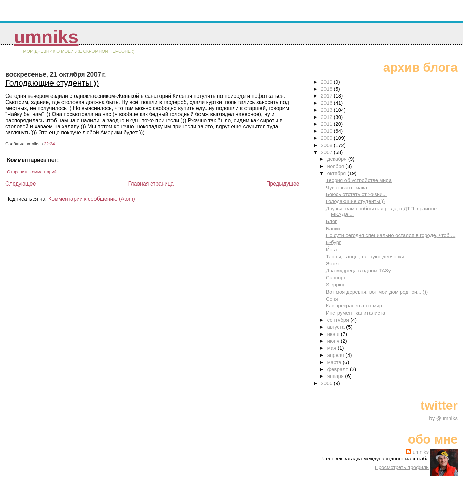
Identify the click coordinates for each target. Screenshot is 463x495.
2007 (327, 152)
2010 (327, 131)
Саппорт (336, 277)
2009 (327, 138)
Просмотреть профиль (402, 467)
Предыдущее (282, 184)
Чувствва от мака (346, 187)
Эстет (332, 263)
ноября (336, 166)
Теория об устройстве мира (359, 180)
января (336, 376)
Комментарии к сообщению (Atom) (91, 199)
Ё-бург (333, 242)
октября (337, 173)
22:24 (49, 143)
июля (334, 334)
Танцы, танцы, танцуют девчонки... (367, 256)
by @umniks (443, 418)
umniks (46, 36)
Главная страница (151, 184)
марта (335, 362)
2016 (327, 103)
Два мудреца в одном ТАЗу (358, 270)
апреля (336, 355)
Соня (332, 299)
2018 (327, 89)
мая (332, 348)
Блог (331, 221)
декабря (337, 159)
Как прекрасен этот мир (354, 305)
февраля (338, 369)
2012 (327, 117)
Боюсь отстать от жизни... (356, 194)
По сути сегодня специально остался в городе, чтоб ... (390, 235)
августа (336, 327)
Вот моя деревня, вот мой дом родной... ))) (377, 292)
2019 (327, 82)
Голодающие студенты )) (52, 82)
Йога (331, 249)
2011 (327, 124)
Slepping (336, 284)
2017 (327, 96)
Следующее (20, 184)
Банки (333, 228)
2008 (327, 145)
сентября (339, 320)
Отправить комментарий (32, 171)
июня (334, 341)
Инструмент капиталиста (355, 313)
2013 (327, 110)
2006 (327, 383)
